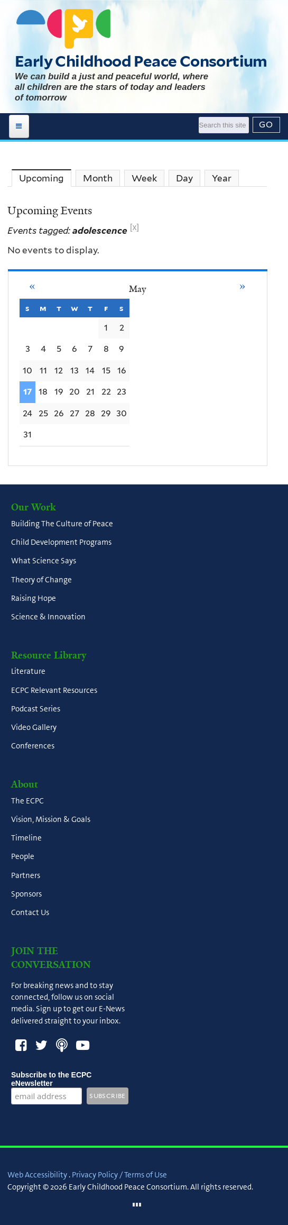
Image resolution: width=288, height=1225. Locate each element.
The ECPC (27, 801)
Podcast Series (35, 708)
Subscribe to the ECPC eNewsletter (51, 1079)
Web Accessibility (37, 1174)
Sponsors (26, 894)
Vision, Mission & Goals (50, 819)
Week (144, 178)
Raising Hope (33, 598)
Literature (28, 671)
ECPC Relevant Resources (54, 690)
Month (98, 178)
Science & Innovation (48, 617)
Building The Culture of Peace (62, 523)
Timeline (26, 838)
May (137, 289)
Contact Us (30, 913)
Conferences (32, 746)
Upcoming (45, 179)
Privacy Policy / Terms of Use (119, 1174)
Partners (25, 875)
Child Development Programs (61, 542)
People (22, 857)
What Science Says (43, 561)
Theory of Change (41, 579)
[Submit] (266, 125)
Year (221, 178)
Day (184, 178)
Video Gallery (34, 728)
